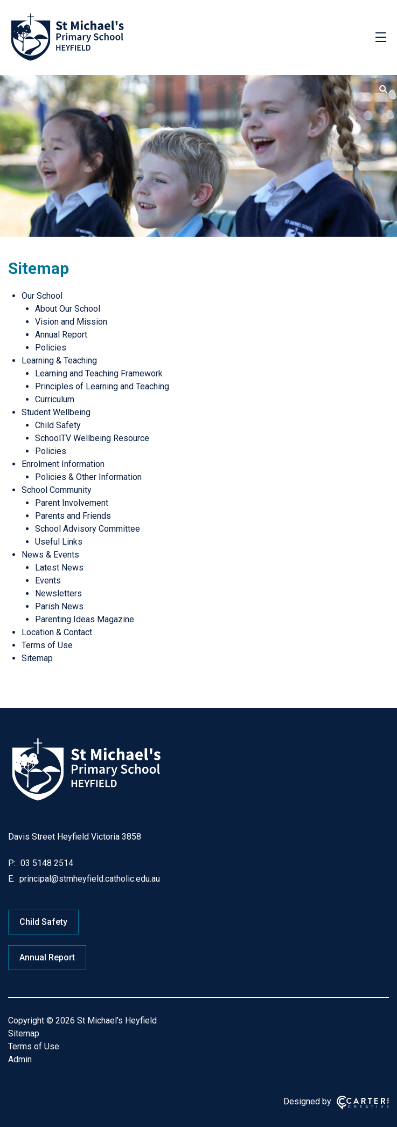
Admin (20, 1059)
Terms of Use (47, 645)
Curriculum (54, 399)
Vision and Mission (71, 322)
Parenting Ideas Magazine (84, 619)
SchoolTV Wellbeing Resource (92, 438)
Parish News (59, 606)
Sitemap (37, 658)
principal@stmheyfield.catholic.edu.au (88, 879)
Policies (50, 347)
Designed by (307, 1101)
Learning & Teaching (59, 360)
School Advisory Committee (87, 529)
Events (48, 580)
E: (11, 879)
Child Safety (58, 425)
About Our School (67, 309)
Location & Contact (57, 632)
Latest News (59, 567)
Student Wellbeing (56, 412)
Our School (42, 296)
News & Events (50, 554)
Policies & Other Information (88, 477)
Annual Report (61, 334)
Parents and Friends (73, 516)
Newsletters (58, 593)
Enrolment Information (63, 464)
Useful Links (58, 542)
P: (12, 863)
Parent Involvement (71, 503)
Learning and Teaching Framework (99, 373)
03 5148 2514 (45, 863)
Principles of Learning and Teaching (102, 386)
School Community (57, 490)
